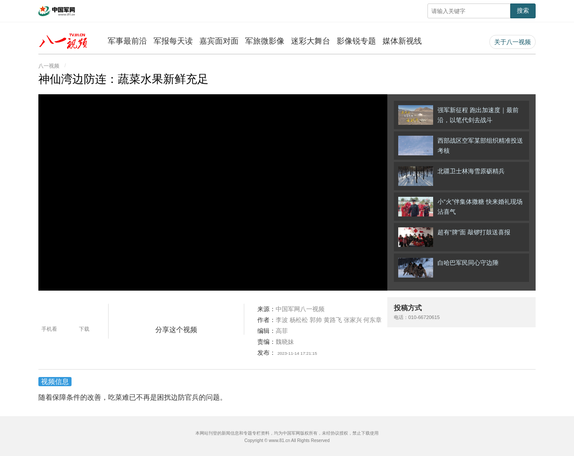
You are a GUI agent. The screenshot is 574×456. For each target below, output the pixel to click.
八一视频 (48, 66)
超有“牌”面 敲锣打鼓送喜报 (454, 237)
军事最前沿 (127, 41)
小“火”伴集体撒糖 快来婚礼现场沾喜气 (460, 206)
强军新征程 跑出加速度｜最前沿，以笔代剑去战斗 (458, 115)
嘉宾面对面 (219, 41)
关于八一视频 (512, 41)
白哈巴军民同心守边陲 (448, 268)
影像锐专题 (356, 41)
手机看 (49, 329)
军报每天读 (173, 41)
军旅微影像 (264, 41)
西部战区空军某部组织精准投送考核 (460, 145)
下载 (84, 329)
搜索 (523, 10)
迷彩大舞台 (310, 41)
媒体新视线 (402, 41)
